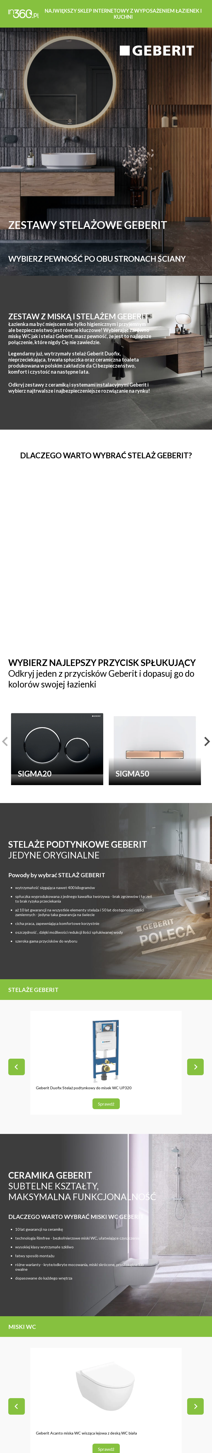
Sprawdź (106, 1103)
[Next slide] (195, 1067)
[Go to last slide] (16, 1067)
